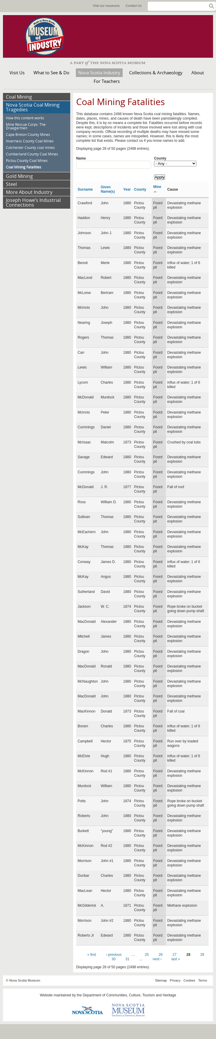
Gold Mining (19, 176)
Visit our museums (106, 5)
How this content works (25, 117)
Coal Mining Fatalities (23, 167)
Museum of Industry (47, 36)
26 (161, 955)
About (197, 72)
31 (127, 959)
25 (147, 955)
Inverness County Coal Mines (30, 141)
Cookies (189, 980)
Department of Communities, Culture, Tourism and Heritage (129, 995)
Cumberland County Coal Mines (32, 154)
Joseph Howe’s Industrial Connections (33, 202)
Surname (85, 189)
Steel (11, 184)
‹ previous (114, 955)
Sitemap (161, 980)
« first (91, 955)
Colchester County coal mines (30, 147)
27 (174, 955)
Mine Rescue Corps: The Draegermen (26, 126)
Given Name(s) (108, 189)
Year (127, 189)
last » (176, 959)
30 (114, 959)
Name (81, 158)
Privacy (175, 980)
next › (157, 959)
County (160, 158)
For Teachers (107, 81)
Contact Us (134, 5)
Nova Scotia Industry (99, 72)
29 (202, 955)
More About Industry (29, 192)
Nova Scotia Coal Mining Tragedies (33, 107)
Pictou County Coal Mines (27, 160)
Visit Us (17, 72)
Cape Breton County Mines (28, 134)
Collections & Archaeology (156, 72)
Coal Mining (19, 97)
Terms (202, 980)
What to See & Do (51, 72)
